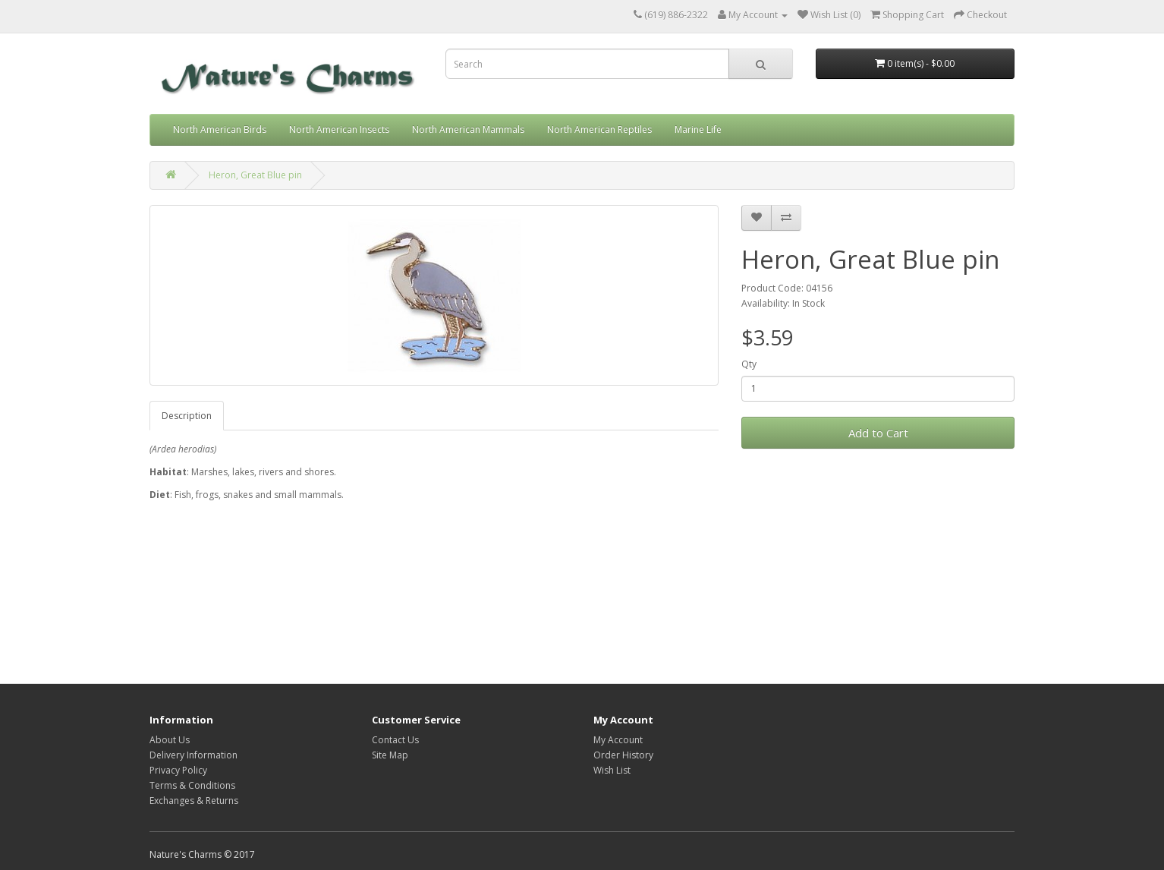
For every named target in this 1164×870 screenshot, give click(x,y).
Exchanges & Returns (193, 800)
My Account (618, 739)
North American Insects (339, 129)
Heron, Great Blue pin (255, 175)
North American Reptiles (599, 129)
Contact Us (395, 739)
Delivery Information (193, 755)
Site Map (390, 755)
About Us (169, 739)
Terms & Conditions (192, 785)
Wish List (612, 770)
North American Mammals (468, 129)
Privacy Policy (178, 770)
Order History (623, 755)
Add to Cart (878, 432)
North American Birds (219, 129)
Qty (749, 364)
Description (187, 415)
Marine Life (698, 129)
